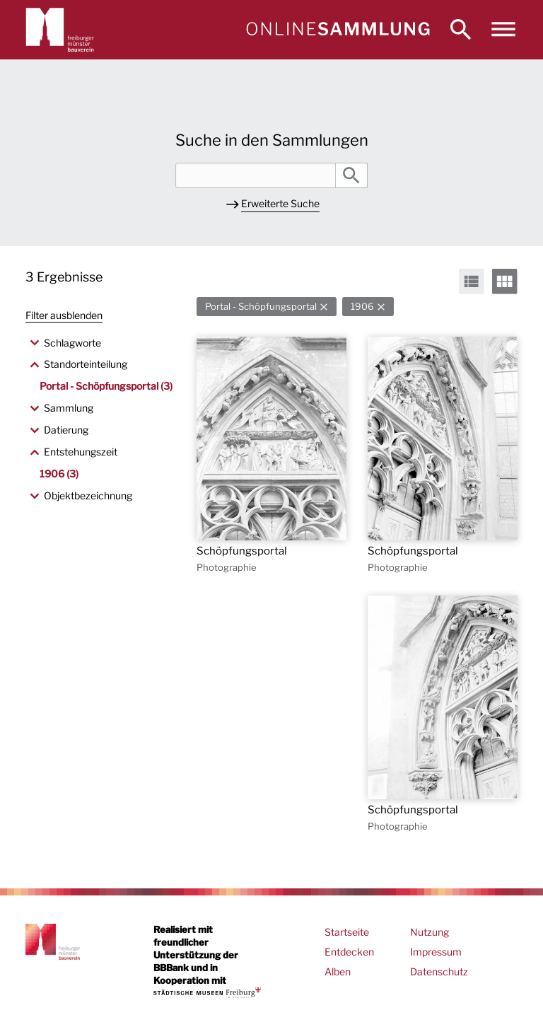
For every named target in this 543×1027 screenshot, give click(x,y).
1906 (362, 306)
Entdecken (349, 952)
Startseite (347, 932)
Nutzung (429, 932)
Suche (351, 175)
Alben (338, 971)
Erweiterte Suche (280, 203)
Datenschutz (439, 971)
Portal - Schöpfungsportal (261, 306)
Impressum (436, 952)
